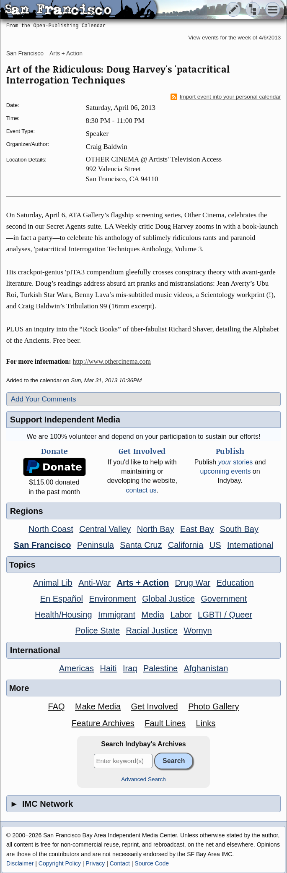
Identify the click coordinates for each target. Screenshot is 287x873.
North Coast (50, 529)
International (250, 545)
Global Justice (168, 598)
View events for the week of (234, 37)
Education (235, 582)
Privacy (95, 863)
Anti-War (94, 582)
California (185, 545)
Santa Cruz (141, 545)
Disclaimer (20, 863)
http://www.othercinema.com (112, 361)
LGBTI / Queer (225, 614)
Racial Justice (151, 630)
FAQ (56, 706)
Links (206, 723)
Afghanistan (206, 668)
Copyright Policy (60, 863)
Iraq (130, 668)
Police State (97, 630)
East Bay (197, 529)
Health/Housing (63, 614)
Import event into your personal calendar (226, 97)
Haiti (108, 668)
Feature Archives (103, 723)
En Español (61, 598)
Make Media (98, 706)
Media (152, 614)
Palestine (160, 668)
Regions (26, 511)
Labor (180, 614)
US (215, 545)
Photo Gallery (213, 706)
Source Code (151, 863)
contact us (141, 490)
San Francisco (25, 53)
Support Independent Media (65, 419)
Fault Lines (165, 723)
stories (235, 462)
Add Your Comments (43, 399)
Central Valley (105, 529)
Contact (120, 863)
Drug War (192, 582)
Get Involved (154, 706)
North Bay (155, 529)
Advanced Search (143, 779)
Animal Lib (52, 582)
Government (224, 598)
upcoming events (225, 471)
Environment (112, 598)
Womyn (198, 630)
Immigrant (116, 614)
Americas (76, 668)
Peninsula (95, 545)
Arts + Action (66, 53)
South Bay (239, 529)
